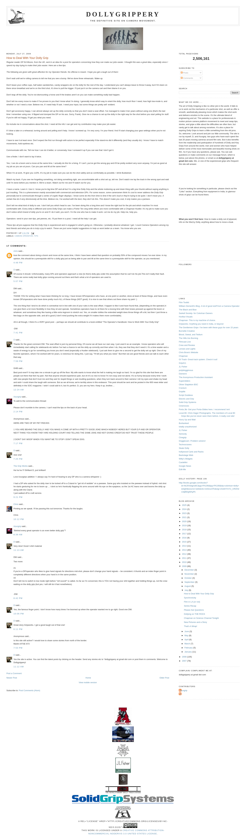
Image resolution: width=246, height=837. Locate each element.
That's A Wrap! (190, 626)
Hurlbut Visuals (186, 317)
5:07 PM (18, 281)
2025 (184, 505)
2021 (184, 517)
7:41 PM (18, 332)
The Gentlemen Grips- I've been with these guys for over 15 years (208, 327)
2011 (184, 558)
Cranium (183, 388)
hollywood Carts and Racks (191, 452)
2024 (184, 509)
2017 (184, 533)
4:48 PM (18, 262)
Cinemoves (184, 406)
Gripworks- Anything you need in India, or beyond (201, 324)
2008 (184, 657)
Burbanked (184, 423)
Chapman (183, 356)
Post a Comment (14, 673)
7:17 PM (18, 443)
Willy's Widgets (186, 459)
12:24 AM (18, 390)
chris (15, 251)
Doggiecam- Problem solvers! (192, 441)
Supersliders (184, 381)
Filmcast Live (185, 342)
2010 (184, 562)
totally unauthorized (188, 426)
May (186, 635)
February (188, 648)
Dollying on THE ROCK (194, 614)
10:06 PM (18, 614)
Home (88, 678)
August (187, 586)
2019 (184, 525)
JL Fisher (183, 366)
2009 (184, 566)
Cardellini (183, 462)
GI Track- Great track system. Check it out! (198, 359)
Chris (15, 504)
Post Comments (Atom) (29, 690)
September (189, 582)
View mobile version (88, 682)
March (187, 643)
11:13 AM (18, 550)
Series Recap (190, 606)
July (186, 590)
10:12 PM (18, 519)
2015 (184, 542)
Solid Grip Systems (187, 402)
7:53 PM (18, 648)
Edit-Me (182, 469)
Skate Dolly (184, 448)
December (189, 570)
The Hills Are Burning (188, 338)
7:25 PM (18, 459)
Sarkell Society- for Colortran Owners (196, 313)
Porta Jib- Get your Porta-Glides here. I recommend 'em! (204, 409)
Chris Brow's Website (188, 352)
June (187, 631)
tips (36, 236)
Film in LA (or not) (192, 602)
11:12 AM (18, 666)
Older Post (164, 678)
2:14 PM (18, 411)
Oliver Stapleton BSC (188, 384)
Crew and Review (187, 345)
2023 (184, 513)
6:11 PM (18, 629)
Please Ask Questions (194, 610)
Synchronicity (190, 598)
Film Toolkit (184, 302)
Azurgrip (17, 397)
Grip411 (182, 363)
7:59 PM (18, 361)
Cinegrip (182, 437)
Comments (187, 78)
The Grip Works (20, 466)
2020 (184, 521)
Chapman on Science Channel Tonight (201, 618)
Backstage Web (186, 455)
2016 (184, 538)
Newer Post (11, 678)
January (188, 652)
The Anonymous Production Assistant (196, 377)
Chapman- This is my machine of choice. (197, 320)
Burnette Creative (187, 331)
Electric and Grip (186, 399)
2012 (184, 554)
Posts (184, 73)
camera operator (24, 236)
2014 (184, 546)
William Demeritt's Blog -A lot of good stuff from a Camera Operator (209, 306)
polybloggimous (186, 370)
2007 (184, 661)
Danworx (183, 374)
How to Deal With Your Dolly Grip (199, 593)
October (188, 578)
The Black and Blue (188, 309)
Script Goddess (186, 395)
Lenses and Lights (187, 349)
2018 (184, 529)
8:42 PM (18, 598)
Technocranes (185, 444)
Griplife (182, 391)
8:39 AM (17, 534)
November (189, 574)
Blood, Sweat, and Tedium (191, 334)
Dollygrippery (123, 14)
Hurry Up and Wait (187, 419)
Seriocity (183, 434)
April (186, 639)
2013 (184, 550)
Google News (185, 466)
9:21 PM (18, 497)
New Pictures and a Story (195, 622)
